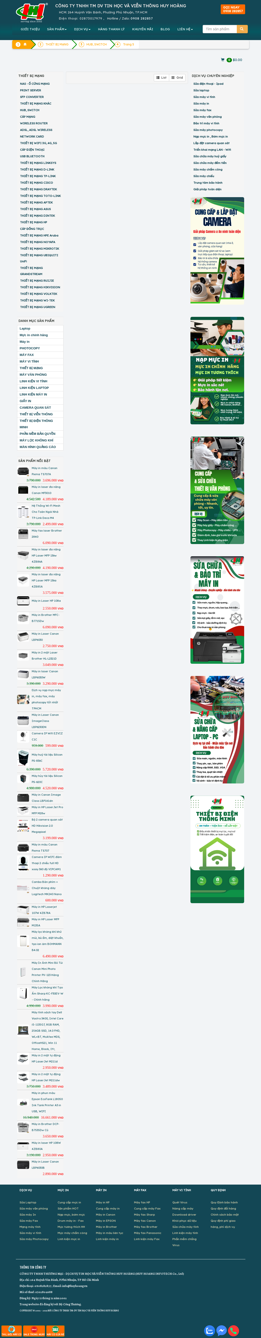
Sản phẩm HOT (68, 1208)
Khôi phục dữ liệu (184, 1220)
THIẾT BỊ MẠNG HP (33, 222)
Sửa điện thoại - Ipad (208, 84)
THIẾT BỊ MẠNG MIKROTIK (39, 248)
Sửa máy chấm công (207, 169)
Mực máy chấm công (72, 1233)
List (162, 77)
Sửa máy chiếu (203, 176)
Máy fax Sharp (144, 1214)
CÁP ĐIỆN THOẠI (32, 149)
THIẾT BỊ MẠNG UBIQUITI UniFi (39, 258)
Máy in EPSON (106, 1220)
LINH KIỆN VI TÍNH (33, 381)
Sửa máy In (28, 1214)
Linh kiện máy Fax (147, 1239)
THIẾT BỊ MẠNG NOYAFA (37, 242)
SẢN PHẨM (57, 29)
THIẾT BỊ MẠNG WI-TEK (37, 300)
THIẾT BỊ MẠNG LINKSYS (38, 163)
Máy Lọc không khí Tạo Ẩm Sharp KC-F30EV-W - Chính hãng (47, 993)
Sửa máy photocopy (208, 130)
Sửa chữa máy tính (185, 1227)
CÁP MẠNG (27, 116)
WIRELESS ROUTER (34, 123)
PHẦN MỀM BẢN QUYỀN (37, 434)
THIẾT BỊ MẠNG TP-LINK (38, 176)
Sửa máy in (201, 103)
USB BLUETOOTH (32, 156)
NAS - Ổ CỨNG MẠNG (35, 84)
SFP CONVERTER (32, 97)
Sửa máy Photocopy (34, 1239)
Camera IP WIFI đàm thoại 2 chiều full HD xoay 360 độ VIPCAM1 (47, 863)
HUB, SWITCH (29, 110)
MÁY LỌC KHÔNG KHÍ (36, 440)
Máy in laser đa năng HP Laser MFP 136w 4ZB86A (46, 555)
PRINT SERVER (30, 90)
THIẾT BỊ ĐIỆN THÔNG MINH (36, 424)
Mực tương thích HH (71, 1227)
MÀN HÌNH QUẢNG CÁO (38, 447)
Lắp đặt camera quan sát (211, 143)
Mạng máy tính (30, 1227)
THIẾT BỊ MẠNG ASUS (35, 209)
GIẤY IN (25, 401)
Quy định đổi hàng (223, 1208)
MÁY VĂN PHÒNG (33, 374)
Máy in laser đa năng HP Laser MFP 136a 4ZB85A (46, 580)
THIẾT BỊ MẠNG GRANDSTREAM (31, 271)
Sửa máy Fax (29, 1220)
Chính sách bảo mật (225, 1214)
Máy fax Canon (145, 1220)
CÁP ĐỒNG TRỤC (32, 229)
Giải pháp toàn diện (207, 189)
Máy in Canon (105, 1214)
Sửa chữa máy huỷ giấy (209, 156)
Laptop (25, 328)
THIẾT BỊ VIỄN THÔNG (36, 414)
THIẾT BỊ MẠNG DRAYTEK (38, 189)
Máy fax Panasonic (147, 1233)
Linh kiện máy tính (185, 1233)
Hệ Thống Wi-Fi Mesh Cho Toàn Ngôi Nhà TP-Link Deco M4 (46, 512)
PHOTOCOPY (30, 348)
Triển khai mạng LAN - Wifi (212, 149)
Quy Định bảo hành (224, 1202)
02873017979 (91, 18)
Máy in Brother (106, 1227)
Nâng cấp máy (182, 1208)
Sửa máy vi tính (204, 97)
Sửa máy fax (202, 110)
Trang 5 (128, 44)
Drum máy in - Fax (71, 1220)
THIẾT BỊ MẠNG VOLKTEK (38, 294)
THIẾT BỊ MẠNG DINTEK (37, 215)
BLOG (165, 29)
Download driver (184, 1214)
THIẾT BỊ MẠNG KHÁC (35, 103)
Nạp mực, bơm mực (71, 1214)
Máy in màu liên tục (109, 1233)
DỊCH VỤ (82, 29)
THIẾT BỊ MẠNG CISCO (36, 182)
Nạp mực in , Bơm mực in (210, 136)
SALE (34, 1331)
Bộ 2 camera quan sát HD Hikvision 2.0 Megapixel (47, 826)
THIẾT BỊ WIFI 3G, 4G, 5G (38, 143)
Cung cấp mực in (69, 1202)
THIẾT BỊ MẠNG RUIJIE (37, 280)
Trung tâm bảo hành (207, 182)
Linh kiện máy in (107, 1239)
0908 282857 (142, 18)
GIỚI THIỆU (30, 29)
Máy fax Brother (145, 1227)
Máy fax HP (142, 1202)
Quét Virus (179, 1202)
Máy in (25, 341)
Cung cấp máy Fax (147, 1208)
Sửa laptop (201, 90)
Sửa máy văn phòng (207, 116)
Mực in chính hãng (34, 335)
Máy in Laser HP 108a (46, 600)
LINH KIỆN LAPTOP (34, 388)
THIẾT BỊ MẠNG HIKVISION (40, 287)
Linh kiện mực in (69, 1239)
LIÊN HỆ (185, 29)
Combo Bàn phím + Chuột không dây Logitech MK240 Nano (47, 888)
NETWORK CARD (32, 136)
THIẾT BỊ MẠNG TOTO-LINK (40, 196)
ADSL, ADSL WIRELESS (36, 130)
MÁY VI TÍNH (29, 361)
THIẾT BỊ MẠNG (31, 368)
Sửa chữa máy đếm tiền (210, 163)
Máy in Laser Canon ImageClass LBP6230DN (45, 721)
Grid (177, 77)
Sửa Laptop (28, 1202)
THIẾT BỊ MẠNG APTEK (36, 202)
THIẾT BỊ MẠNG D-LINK (37, 169)
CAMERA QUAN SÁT (35, 407)
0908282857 (42, 1286)
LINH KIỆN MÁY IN (33, 394)
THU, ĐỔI (11, 1331)
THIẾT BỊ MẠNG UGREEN (37, 307)
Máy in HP (103, 1202)
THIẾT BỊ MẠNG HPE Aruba (39, 235)
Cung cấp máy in (108, 1208)
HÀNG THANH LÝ (111, 29)
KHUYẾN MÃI (142, 29)
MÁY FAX (27, 355)
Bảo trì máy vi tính (206, 123)
